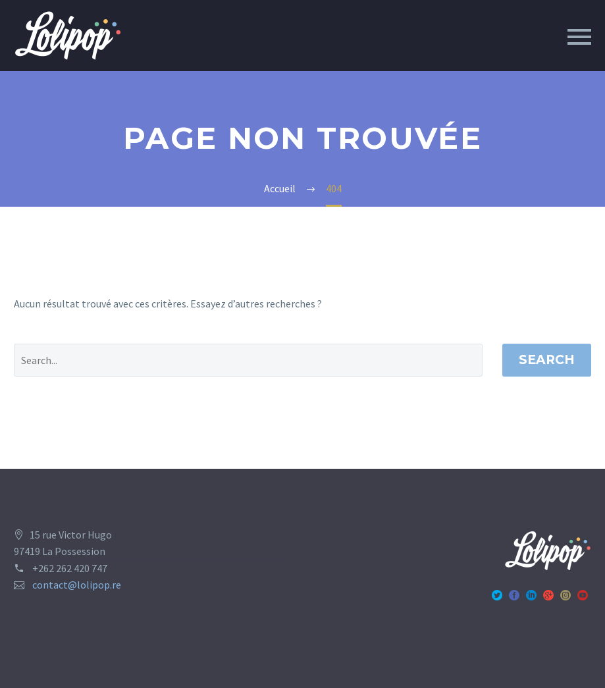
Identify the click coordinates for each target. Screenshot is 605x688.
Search (547, 359)
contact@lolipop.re (76, 584)
